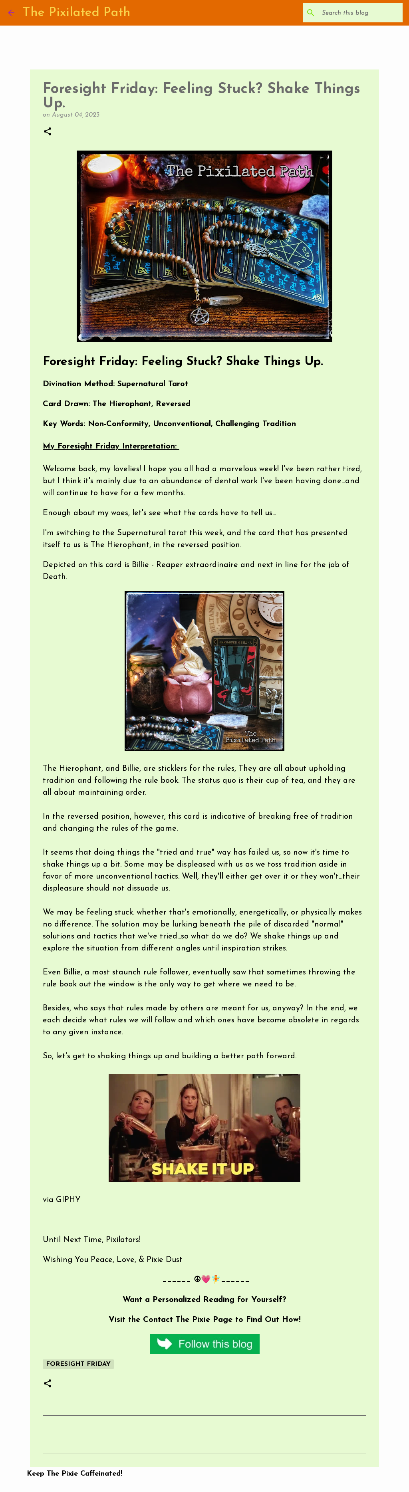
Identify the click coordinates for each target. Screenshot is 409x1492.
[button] (47, 132)
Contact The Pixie (176, 1320)
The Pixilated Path (76, 12)
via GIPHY (62, 1200)
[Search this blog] (361, 12)
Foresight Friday (78, 1364)
